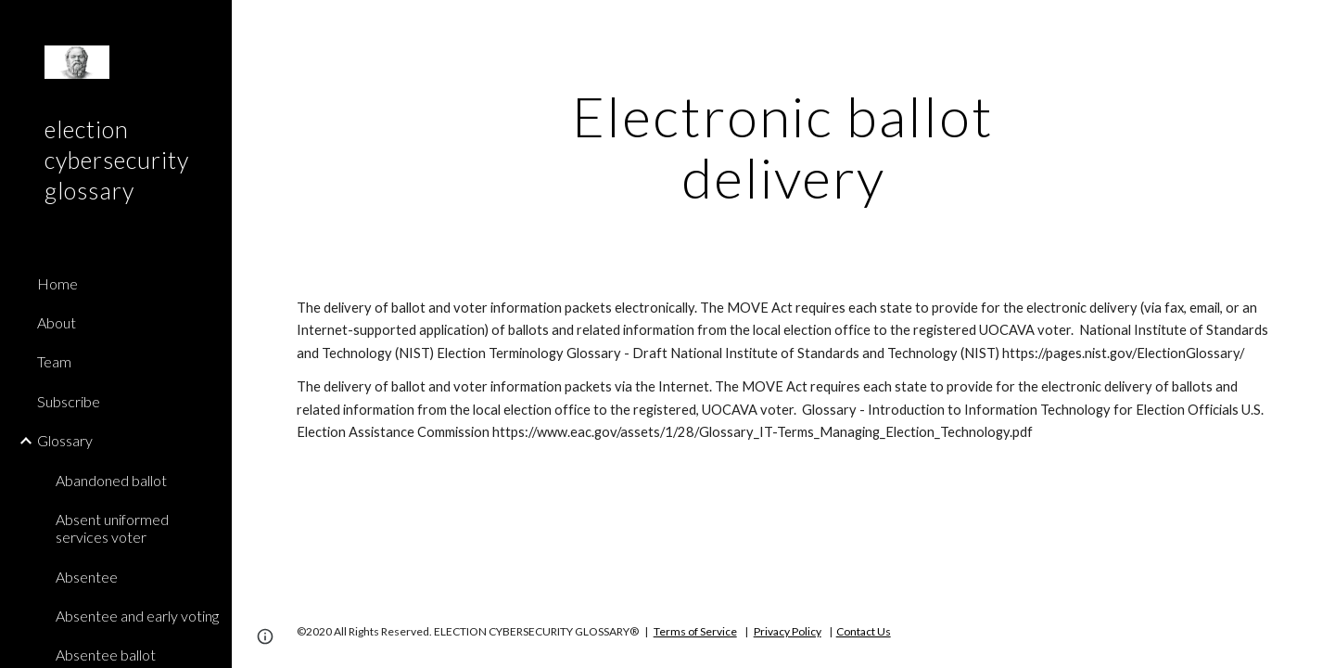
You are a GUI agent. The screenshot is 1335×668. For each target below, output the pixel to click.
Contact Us (863, 631)
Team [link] (54, 361)
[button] (1312, 26)
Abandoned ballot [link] (111, 480)
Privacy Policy (787, 631)
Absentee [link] (87, 576)
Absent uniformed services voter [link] (112, 528)
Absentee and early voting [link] (137, 615)
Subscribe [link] (68, 401)
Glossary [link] (65, 440)
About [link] (56, 322)
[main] (783, 146)
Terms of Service (695, 631)
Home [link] (57, 283)
